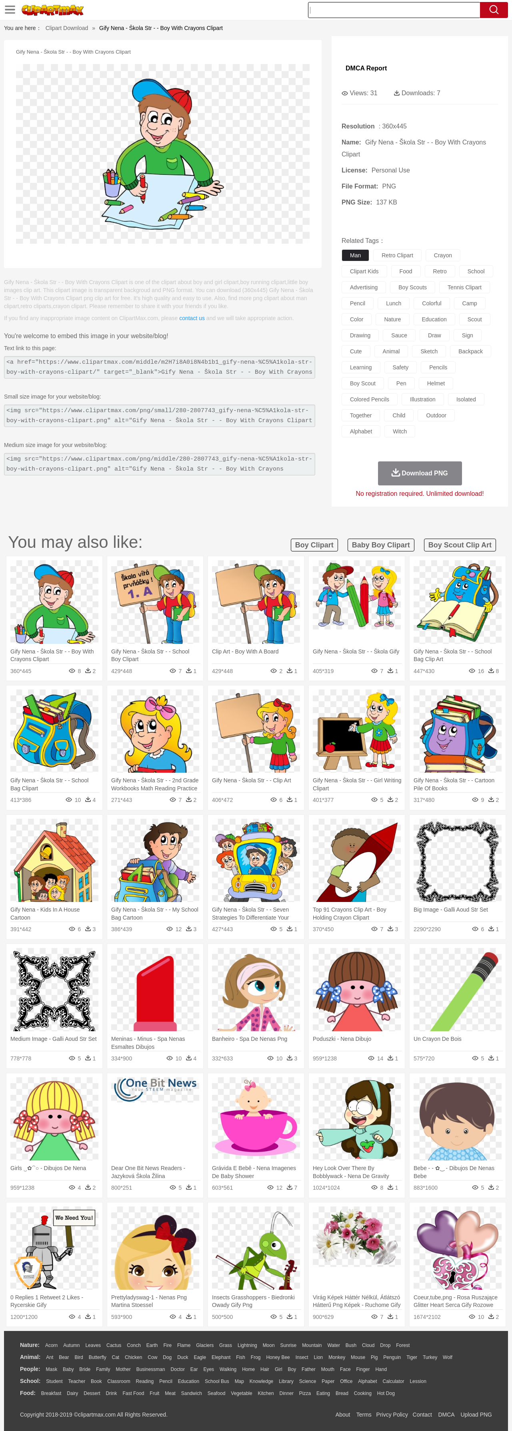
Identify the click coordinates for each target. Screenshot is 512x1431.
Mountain (312, 1345)
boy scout (363, 383)
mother (123, 1369)
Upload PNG (476, 1414)
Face (345, 1369)
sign (467, 335)
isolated (466, 399)
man (355, 255)
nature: (30, 1345)
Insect (302, 1357)
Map (239, 1381)
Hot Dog (386, 1393)
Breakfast (51, 1393)
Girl (278, 1369)
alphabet (361, 431)
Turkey (430, 1357)
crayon (443, 255)
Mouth (327, 1369)
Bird (78, 1357)
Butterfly (97, 1357)
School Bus (217, 1381)
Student (54, 1381)
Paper (328, 1381)
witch (400, 431)
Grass (225, 1345)
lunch (393, 303)
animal (391, 351)
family (103, 1369)
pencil (357, 303)
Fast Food (133, 1393)
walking (228, 1369)
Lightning (247, 1345)
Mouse (358, 1357)
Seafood (217, 1393)
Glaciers (205, 1345)
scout (475, 319)
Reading (145, 1381)
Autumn (71, 1345)
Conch (134, 1345)
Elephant (221, 1357)
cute (356, 351)
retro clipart (397, 255)
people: (30, 1369)
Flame (183, 1345)
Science (307, 1381)
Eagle (200, 1357)
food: (28, 1393)
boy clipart (314, 545)
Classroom (118, 1381)
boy (292, 1369)
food (406, 271)
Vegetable (241, 1393)
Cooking (363, 1393)
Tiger (411, 1357)
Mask (51, 1369)
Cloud (368, 1345)
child (398, 415)
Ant (49, 1357)
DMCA (446, 1414)
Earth (152, 1345)
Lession (418, 1381)
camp (469, 303)
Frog (256, 1357)
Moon (269, 1345)
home (248, 1369)
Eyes (208, 1369)
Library (286, 1381)
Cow (152, 1357)
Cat (116, 1357)
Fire (167, 1345)
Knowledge (261, 1381)
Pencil (165, 1381)
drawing (360, 335)
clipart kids (364, 271)
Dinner (287, 1393)
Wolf (447, 1357)
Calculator (393, 1381)
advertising (364, 287)
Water (333, 1345)
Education (188, 1381)
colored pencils (369, 399)
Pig (374, 1357)
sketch (429, 351)
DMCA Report (366, 68)
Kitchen (266, 1393)
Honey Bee (278, 1357)
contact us (192, 318)
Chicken (133, 1357)
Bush (351, 1345)
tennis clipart (465, 287)
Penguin (392, 1357)
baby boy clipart (381, 545)
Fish (240, 1357)
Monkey (336, 1357)
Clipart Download (67, 28)
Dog (167, 1357)
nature (392, 319)
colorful (431, 303)
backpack (470, 351)
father (309, 1369)
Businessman (150, 1369)
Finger (363, 1369)
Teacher (77, 1381)
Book (96, 1381)
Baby (68, 1369)
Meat (170, 1393)
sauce (399, 335)
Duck (182, 1357)
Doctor (178, 1369)
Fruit (154, 1393)
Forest (403, 1345)
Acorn (51, 1345)
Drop (385, 1345)
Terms (364, 1414)
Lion (318, 1357)
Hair (264, 1369)
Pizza (305, 1393)
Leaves (93, 1345)
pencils (438, 367)
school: (30, 1381)
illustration (423, 399)
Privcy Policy (392, 1414)
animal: (30, 1357)
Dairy (72, 1393)
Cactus (113, 1345)
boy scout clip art (460, 545)
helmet (436, 383)
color (356, 319)
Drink (111, 1393)
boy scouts (412, 287)
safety (401, 367)
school (476, 271)
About (343, 1414)
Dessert (92, 1393)
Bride (84, 1369)
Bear (64, 1357)
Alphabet (367, 1381)
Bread (342, 1393)
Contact (422, 1414)
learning (361, 367)
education (434, 319)
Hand (381, 1369)
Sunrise (288, 1345)
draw (434, 335)
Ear (194, 1369)
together (361, 415)
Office (346, 1381)
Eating (323, 1393)
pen (401, 383)
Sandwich (191, 1393)
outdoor (436, 415)
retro (440, 271)
